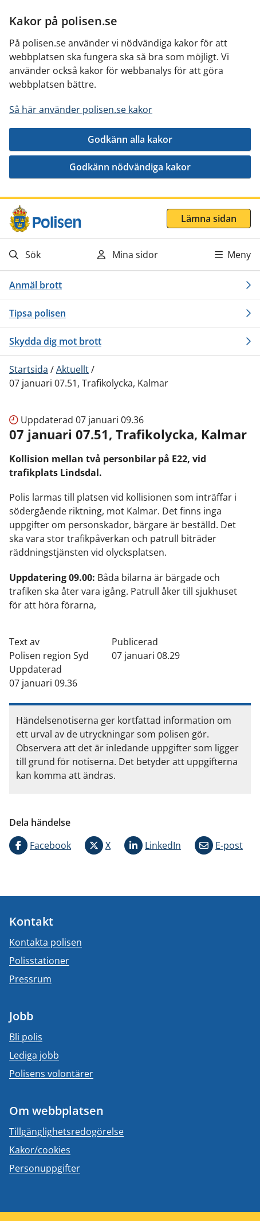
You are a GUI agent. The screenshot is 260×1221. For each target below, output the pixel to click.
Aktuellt (72, 369)
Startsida (28, 369)
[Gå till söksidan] (43, 254)
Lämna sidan (209, 218)
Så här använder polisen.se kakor (80, 109)
